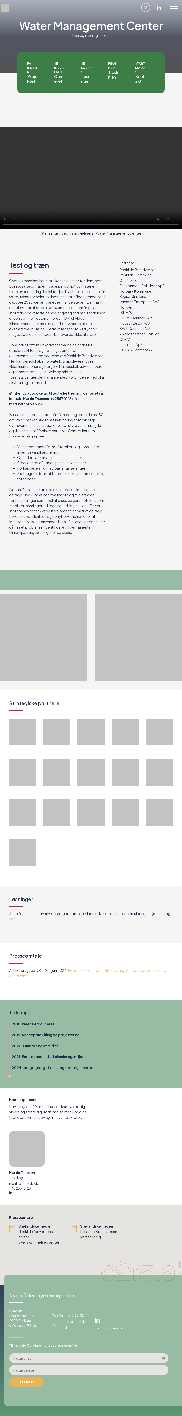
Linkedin (159, 7)
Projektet (32, 78)
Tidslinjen (113, 74)
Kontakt (140, 78)
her (162, 913)
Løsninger (86, 78)
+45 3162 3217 (75, 1315)
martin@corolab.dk (23, 1183)
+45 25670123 (20, 1188)
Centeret (59, 78)
